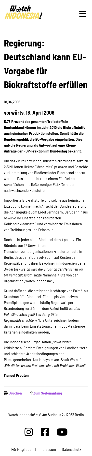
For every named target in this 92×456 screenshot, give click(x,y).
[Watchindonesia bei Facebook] (45, 432)
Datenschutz (71, 449)
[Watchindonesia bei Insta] (29, 432)
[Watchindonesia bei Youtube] (62, 432)
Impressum (47, 449)
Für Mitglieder (22, 449)
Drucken (15, 393)
